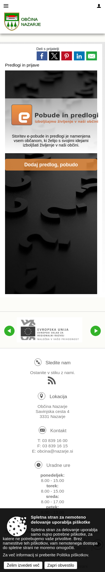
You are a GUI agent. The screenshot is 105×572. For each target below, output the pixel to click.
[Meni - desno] (99, 6)
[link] (42, 55)
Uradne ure (58, 465)
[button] (9, 331)
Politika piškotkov (72, 555)
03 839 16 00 (54, 440)
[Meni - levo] (6, 6)
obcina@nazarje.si (55, 451)
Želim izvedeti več (23, 565)
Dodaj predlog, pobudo (51, 164)
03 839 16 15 (55, 445)
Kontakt (58, 430)
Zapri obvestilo (60, 565)
